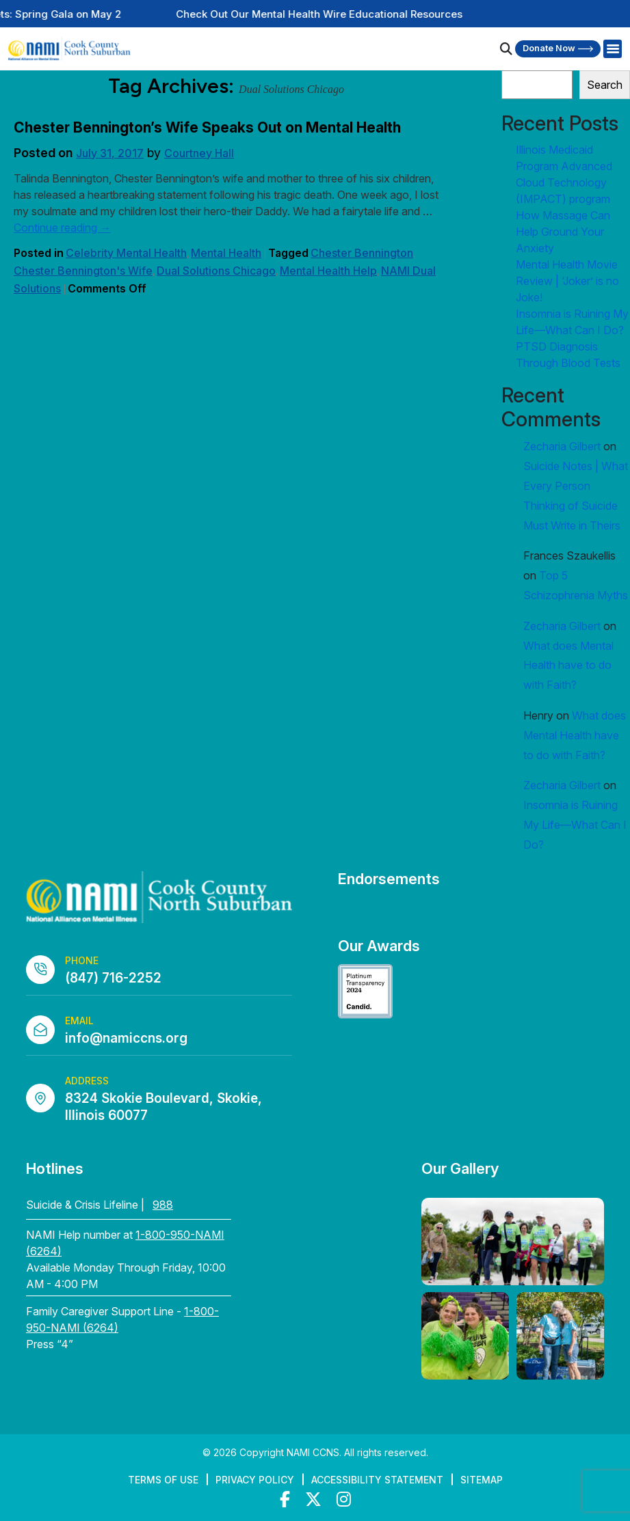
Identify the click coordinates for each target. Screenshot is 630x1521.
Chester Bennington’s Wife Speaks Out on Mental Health (207, 127)
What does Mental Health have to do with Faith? (568, 665)
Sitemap (481, 1479)
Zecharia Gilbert (562, 446)
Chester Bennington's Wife (83, 270)
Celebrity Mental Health (126, 253)
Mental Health (226, 253)
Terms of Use (163, 1479)
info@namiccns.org (126, 1038)
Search (604, 85)
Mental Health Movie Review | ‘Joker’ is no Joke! (567, 281)
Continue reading (62, 227)
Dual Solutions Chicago (216, 270)
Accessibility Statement (377, 1479)
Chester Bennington (362, 253)
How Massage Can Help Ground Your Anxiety (563, 231)
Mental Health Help (328, 270)
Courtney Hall (199, 153)
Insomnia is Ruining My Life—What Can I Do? (575, 824)
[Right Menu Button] (612, 49)
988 (163, 1204)
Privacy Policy (254, 1479)
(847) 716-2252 (113, 978)
